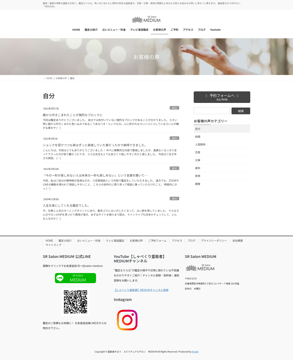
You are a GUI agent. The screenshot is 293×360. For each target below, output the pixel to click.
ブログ (191, 240)
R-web (195, 351)
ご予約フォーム (157, 240)
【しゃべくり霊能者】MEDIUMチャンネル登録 (141, 290)
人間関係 (200, 144)
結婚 (197, 136)
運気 (197, 168)
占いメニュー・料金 (89, 240)
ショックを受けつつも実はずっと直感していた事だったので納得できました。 (95, 145)
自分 (174, 108)
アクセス (177, 240)
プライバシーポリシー (214, 240)
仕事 (197, 160)
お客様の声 (136, 240)
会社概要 (237, 240)
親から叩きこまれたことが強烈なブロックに (73, 115)
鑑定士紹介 (65, 240)
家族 (197, 176)
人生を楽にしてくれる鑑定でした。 (66, 205)
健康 (197, 184)
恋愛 (197, 152)
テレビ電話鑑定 (115, 240)
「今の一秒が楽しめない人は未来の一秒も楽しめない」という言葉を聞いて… (95, 175)
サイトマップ (53, 245)
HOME (49, 240)
